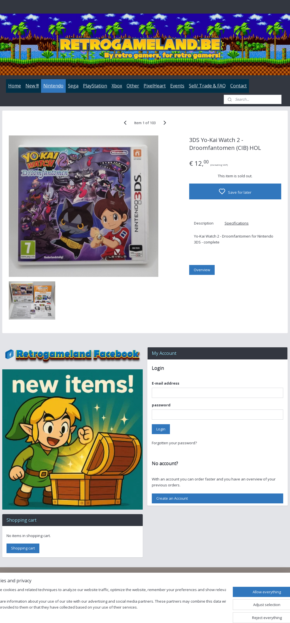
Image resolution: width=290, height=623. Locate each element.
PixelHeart (155, 86)
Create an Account (172, 498)
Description (204, 223)
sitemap (167, 613)
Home (14, 86)
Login (160, 429)
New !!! (32, 86)
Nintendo (53, 86)
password (161, 405)
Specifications (237, 223)
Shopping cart (23, 548)
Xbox (117, 86)
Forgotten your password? (174, 442)
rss (179, 613)
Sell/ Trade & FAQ (207, 86)
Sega (73, 86)
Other (133, 86)
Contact (238, 86)
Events (177, 86)
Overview (202, 269)
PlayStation (95, 86)
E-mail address (165, 383)
